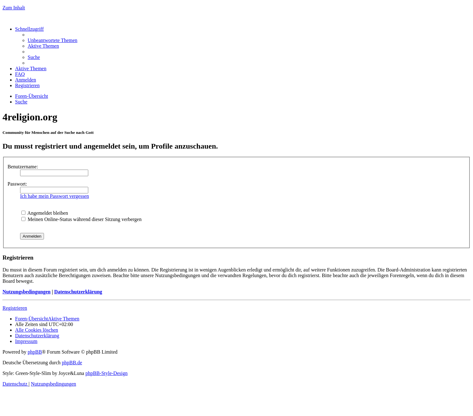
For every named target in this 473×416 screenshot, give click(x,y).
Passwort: (17, 184)
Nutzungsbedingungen (27, 291)
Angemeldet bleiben (44, 213)
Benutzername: (23, 166)
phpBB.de (72, 362)
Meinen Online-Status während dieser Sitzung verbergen (81, 219)
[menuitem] (52, 40)
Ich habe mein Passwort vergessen (54, 196)
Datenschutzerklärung (78, 291)
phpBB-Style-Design (106, 373)
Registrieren (15, 308)
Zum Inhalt (14, 7)
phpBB (35, 352)
